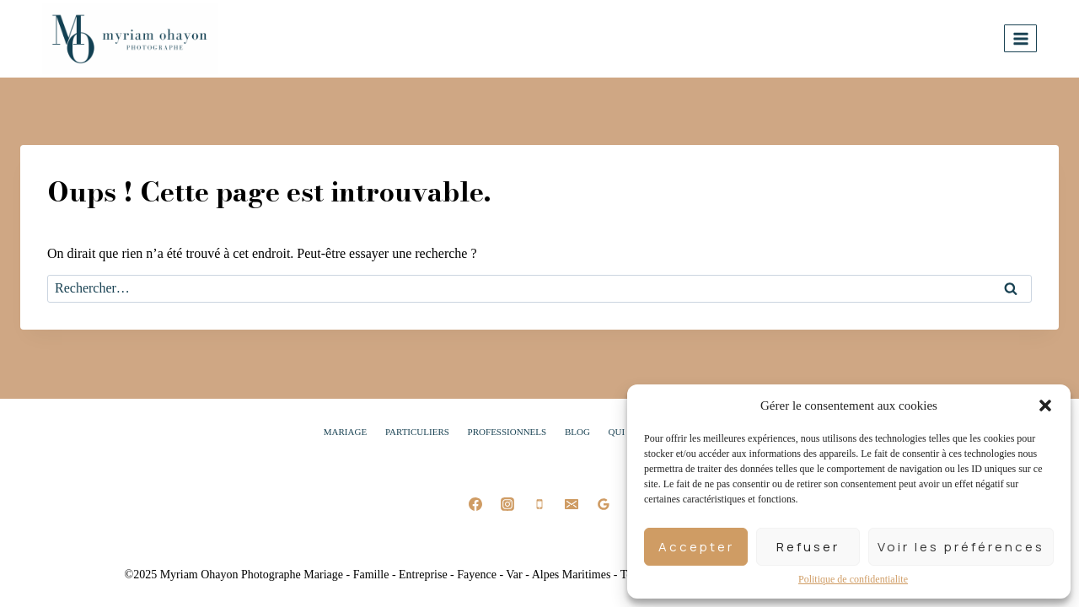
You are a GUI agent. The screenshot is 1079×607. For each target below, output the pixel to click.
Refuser (808, 547)
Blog (577, 432)
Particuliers (417, 432)
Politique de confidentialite (853, 579)
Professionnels (507, 432)
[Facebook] (475, 504)
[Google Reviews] (603, 504)
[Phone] (539, 504)
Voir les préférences (961, 547)
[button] (1045, 405)
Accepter (696, 547)
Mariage (345, 432)
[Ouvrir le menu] (1020, 38)
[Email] (571, 504)
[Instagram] (507, 504)
